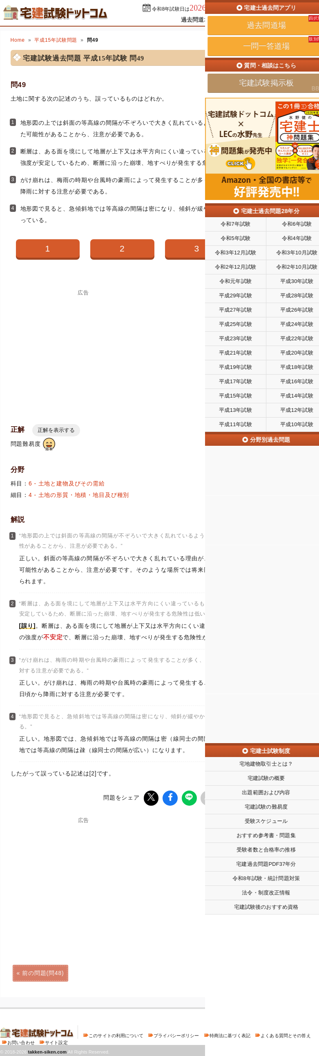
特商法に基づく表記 (230, 1034)
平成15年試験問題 (55, 40)
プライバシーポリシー (176, 1034)
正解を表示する (56, 430)
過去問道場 (195, 19)
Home (18, 40)
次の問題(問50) (276, 971)
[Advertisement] (84, 352)
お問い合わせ (21, 1041)
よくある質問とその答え (286, 1034)
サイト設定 (56, 1041)
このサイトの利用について (116, 1034)
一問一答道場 (238, 19)
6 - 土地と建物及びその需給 (67, 483)
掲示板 (276, 19)
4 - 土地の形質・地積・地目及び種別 (79, 495)
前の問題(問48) (43, 971)
